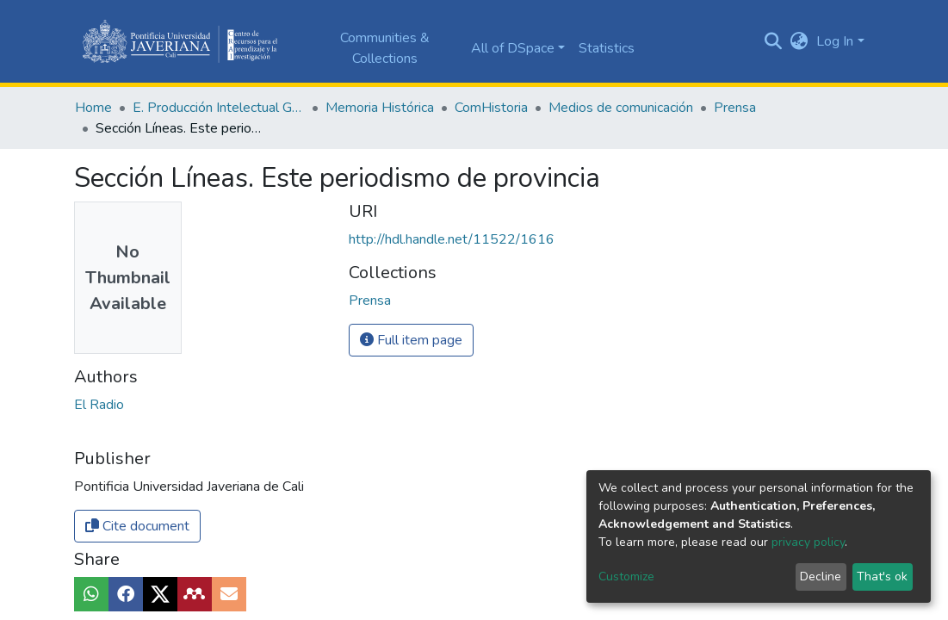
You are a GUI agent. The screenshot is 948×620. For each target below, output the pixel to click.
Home (93, 107)
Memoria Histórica (379, 107)
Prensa (735, 107)
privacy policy (808, 542)
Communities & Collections (385, 48)
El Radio (99, 404)
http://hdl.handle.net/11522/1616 (452, 239)
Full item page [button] (411, 340)
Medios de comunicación (620, 107)
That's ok (882, 576)
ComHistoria (491, 107)
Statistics (607, 48)
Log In (834, 41)
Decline (820, 576)
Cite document (137, 526)
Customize (626, 576)
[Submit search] (772, 41)
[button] (798, 41)
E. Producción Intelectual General (219, 107)
